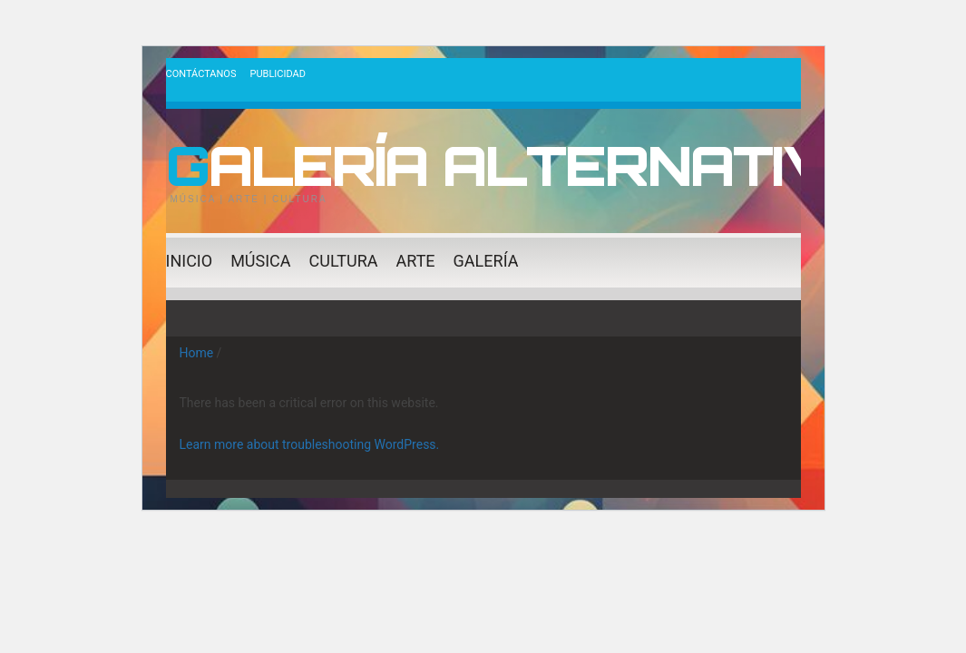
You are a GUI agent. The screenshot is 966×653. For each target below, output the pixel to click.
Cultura (343, 260)
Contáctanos (201, 74)
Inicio (189, 260)
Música (260, 260)
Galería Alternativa (521, 165)
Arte (415, 260)
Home (197, 353)
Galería (486, 260)
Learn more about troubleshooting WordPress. (310, 444)
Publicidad (277, 74)
